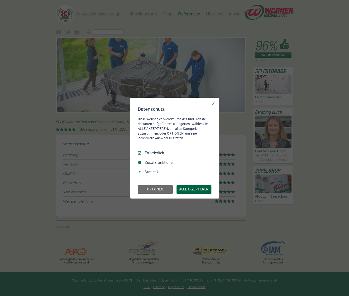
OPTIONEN (155, 189)
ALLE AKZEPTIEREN (194, 189)
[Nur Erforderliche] (213, 103)
